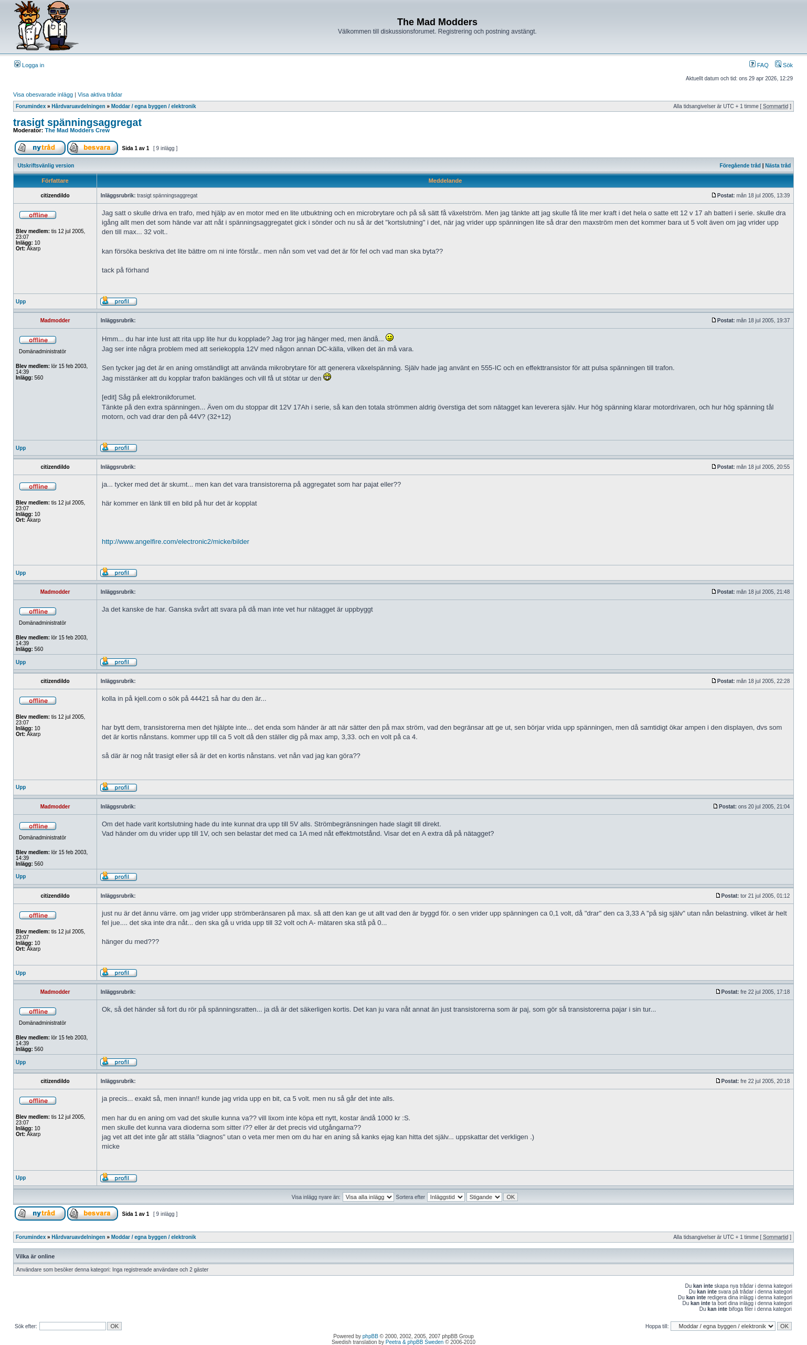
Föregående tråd (740, 166)
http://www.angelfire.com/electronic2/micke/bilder (175, 541)
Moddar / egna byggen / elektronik (153, 106)
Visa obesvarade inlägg (43, 94)
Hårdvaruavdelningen (78, 106)
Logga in (29, 65)
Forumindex (31, 106)
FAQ (759, 65)
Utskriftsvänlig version (46, 166)
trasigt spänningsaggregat (77, 122)
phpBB (370, 1336)
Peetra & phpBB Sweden (415, 1342)
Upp (21, 301)
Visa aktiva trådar (100, 94)
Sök (784, 65)
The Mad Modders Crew (77, 130)
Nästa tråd (778, 166)
